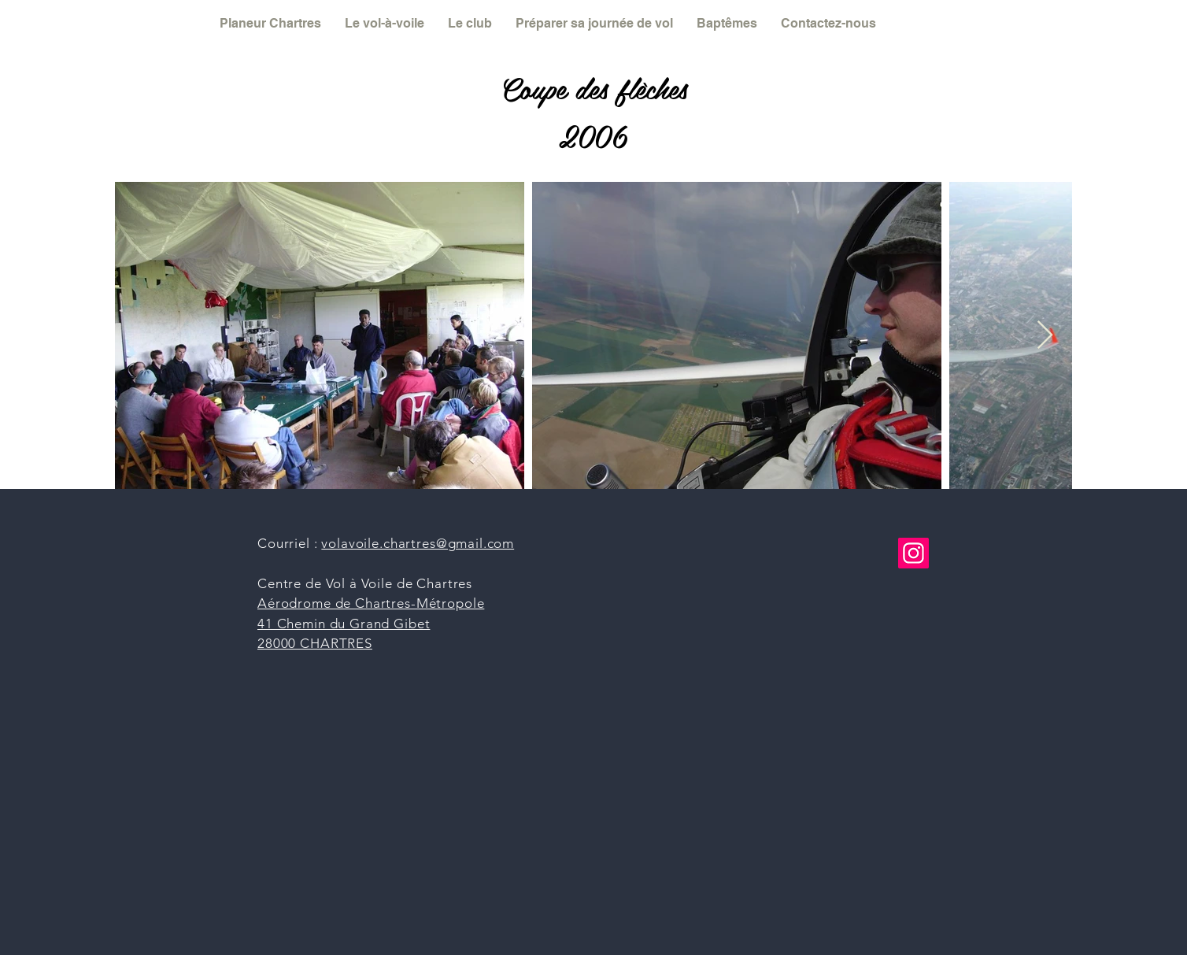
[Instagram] (913, 553)
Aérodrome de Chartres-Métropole (370, 603)
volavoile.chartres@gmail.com (417, 543)
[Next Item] (1045, 335)
